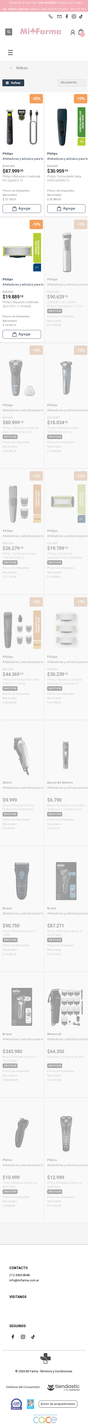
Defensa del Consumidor (23, 1387)
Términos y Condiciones (56, 1371)
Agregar (21, 209)
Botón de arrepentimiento (58, 1404)
